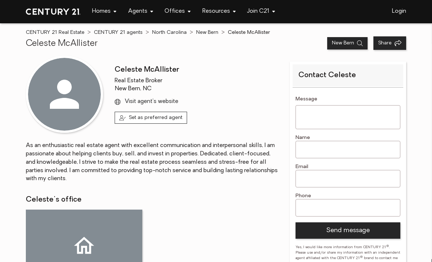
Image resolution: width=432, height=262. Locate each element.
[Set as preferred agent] (151, 118)
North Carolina (169, 32)
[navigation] (104, 11)
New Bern (207, 32)
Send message (348, 230)
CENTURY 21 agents (118, 32)
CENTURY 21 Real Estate (55, 32)
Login (399, 11)
